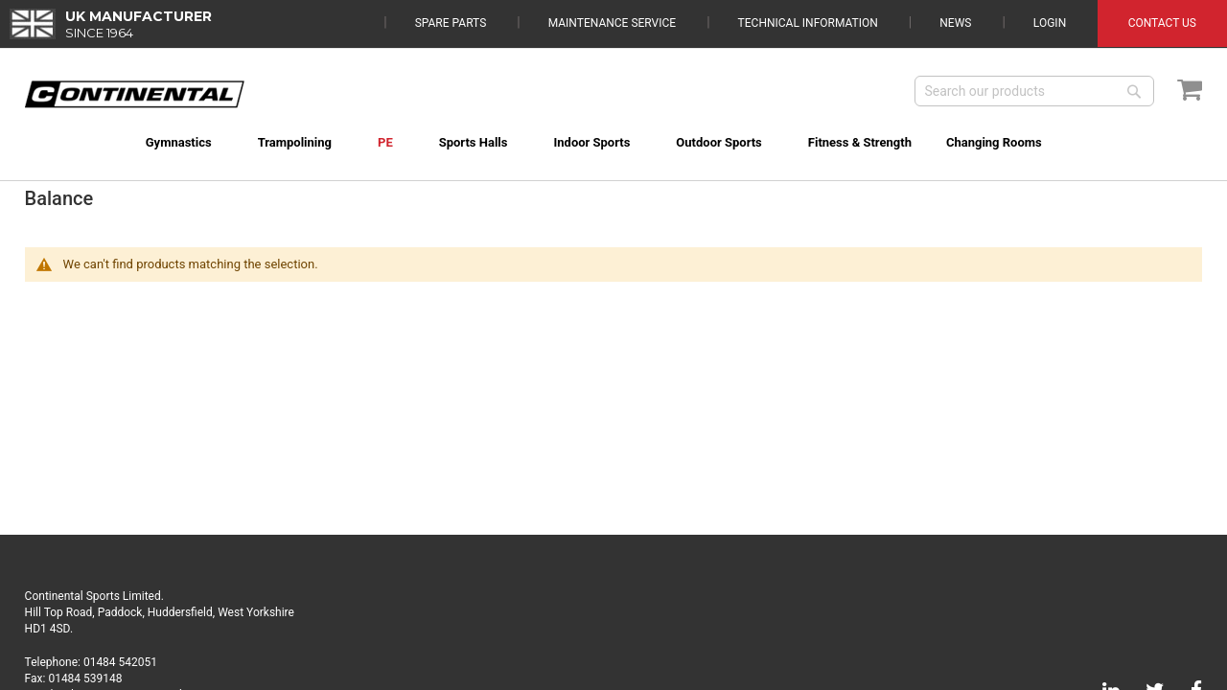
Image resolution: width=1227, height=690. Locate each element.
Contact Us (1162, 23)
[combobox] (1034, 91)
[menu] (614, 130)
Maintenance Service (612, 23)
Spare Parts (451, 23)
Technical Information (808, 23)
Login (1049, 23)
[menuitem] (152, 142)
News (955, 23)
